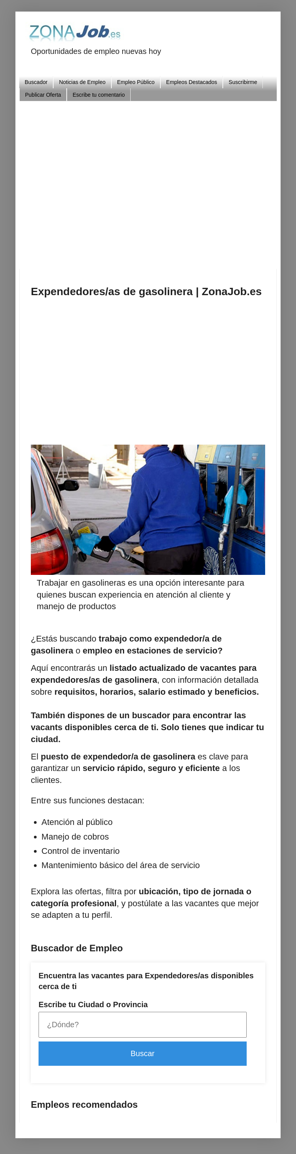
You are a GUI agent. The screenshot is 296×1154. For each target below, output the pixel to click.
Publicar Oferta (43, 95)
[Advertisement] (163, 182)
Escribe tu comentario (98, 95)
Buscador (36, 82)
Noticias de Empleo (82, 82)
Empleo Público (136, 82)
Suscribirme (243, 82)
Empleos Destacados (191, 82)
